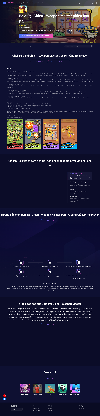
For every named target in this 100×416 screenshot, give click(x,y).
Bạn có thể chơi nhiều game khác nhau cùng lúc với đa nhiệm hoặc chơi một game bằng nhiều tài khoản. (80, 185)
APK (60, 61)
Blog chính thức (36, 410)
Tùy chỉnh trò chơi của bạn (76, 173)
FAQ (38, 3)
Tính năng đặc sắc (19, 46)
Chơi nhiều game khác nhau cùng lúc (79, 182)
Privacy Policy (81, 408)
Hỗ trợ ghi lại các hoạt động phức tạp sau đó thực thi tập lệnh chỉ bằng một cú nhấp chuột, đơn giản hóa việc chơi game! (79, 200)
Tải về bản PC (39, 61)
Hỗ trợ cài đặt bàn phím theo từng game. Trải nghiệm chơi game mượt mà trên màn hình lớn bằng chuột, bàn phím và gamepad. (80, 177)
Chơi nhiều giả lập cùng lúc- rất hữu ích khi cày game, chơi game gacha (79, 192)
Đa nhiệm (72, 189)
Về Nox (34, 406)
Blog (43, 3)
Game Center (30, 3)
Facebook (50, 3)
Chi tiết (8, 46)
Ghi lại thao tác (73, 196)
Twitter (50, 410)
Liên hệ (50, 406)
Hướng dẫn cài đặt (32, 46)
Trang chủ (21, 3)
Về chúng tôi (36, 408)
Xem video (42, 46)
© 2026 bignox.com (82, 406)
